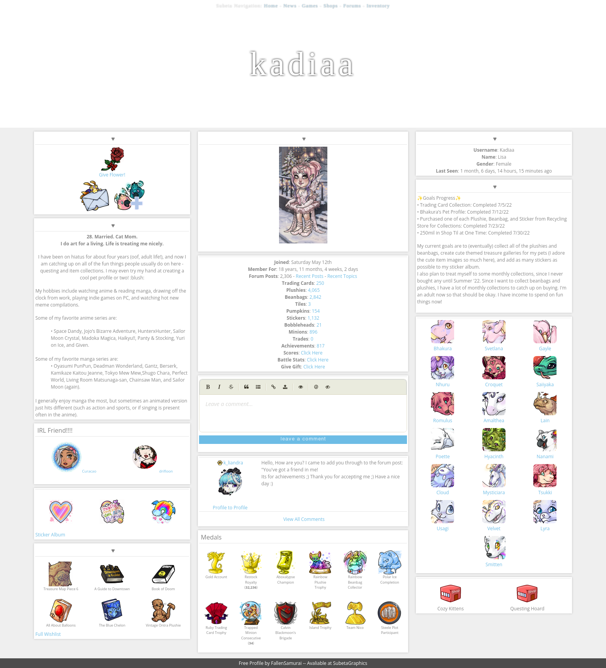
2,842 (316, 297)
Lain (545, 408)
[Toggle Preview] (300, 387)
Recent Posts (309, 276)
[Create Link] (273, 387)
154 (316, 311)
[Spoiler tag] (328, 387)
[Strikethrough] (231, 387)
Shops (330, 6)
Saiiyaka (545, 372)
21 (319, 325)
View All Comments (304, 519)
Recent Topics (342, 276)
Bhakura (442, 336)
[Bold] (208, 387)
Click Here (311, 352)
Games (310, 6)
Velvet (494, 516)
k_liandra (230, 462)
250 (320, 283)
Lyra (545, 516)
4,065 (314, 290)
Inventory (378, 6)
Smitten (494, 552)
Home (271, 6)
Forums (352, 6)
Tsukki (545, 480)
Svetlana (494, 336)
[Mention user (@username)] (316, 387)
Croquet (494, 372)
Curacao (89, 471)
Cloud (442, 480)
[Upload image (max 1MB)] (285, 387)
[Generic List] (258, 387)
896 (314, 332)
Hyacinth (494, 444)
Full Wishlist (48, 634)
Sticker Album (50, 534)
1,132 (314, 318)
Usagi (442, 516)
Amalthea (494, 408)
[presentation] (303, 403)
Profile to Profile (230, 507)
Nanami (545, 444)
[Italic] (219, 387)
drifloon (166, 471)
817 (321, 346)
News (289, 6)
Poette (442, 444)
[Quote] (246, 387)
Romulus (442, 408)
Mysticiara (494, 480)
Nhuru (442, 372)
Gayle (545, 336)
